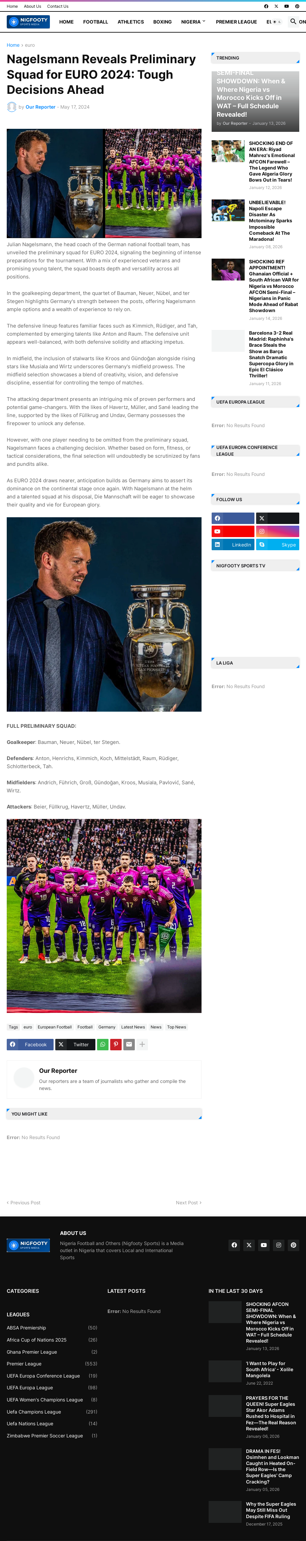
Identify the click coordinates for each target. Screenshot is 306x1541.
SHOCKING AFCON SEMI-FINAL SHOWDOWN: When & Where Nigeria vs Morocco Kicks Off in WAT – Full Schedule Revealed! (271, 1322)
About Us (32, 6)
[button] (277, 21)
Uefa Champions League (52, 1411)
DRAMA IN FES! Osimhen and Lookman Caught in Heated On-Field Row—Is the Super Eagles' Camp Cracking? (272, 1466)
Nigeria (191, 22)
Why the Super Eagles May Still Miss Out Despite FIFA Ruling (271, 1510)
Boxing (162, 22)
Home (12, 6)
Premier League (236, 22)
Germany (107, 1026)
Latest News (133, 1026)
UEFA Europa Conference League (52, 1376)
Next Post (187, 1202)
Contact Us (57, 6)
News (156, 1026)
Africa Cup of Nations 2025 (52, 1340)
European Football (55, 1026)
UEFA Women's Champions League (52, 1399)
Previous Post (25, 1202)
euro (30, 45)
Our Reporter (58, 1070)
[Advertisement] (129, 1172)
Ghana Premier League (52, 1352)
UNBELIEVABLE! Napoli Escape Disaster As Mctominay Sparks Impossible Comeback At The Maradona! (270, 220)
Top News (176, 1026)
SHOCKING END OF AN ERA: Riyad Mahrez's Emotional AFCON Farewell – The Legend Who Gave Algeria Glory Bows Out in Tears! (272, 161)
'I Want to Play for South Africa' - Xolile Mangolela (269, 1369)
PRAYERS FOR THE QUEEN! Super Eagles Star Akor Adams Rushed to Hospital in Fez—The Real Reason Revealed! (271, 1413)
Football (95, 22)
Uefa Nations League (52, 1423)
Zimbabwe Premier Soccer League (52, 1435)
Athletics (131, 22)
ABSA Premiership (52, 1327)
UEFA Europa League (52, 1387)
